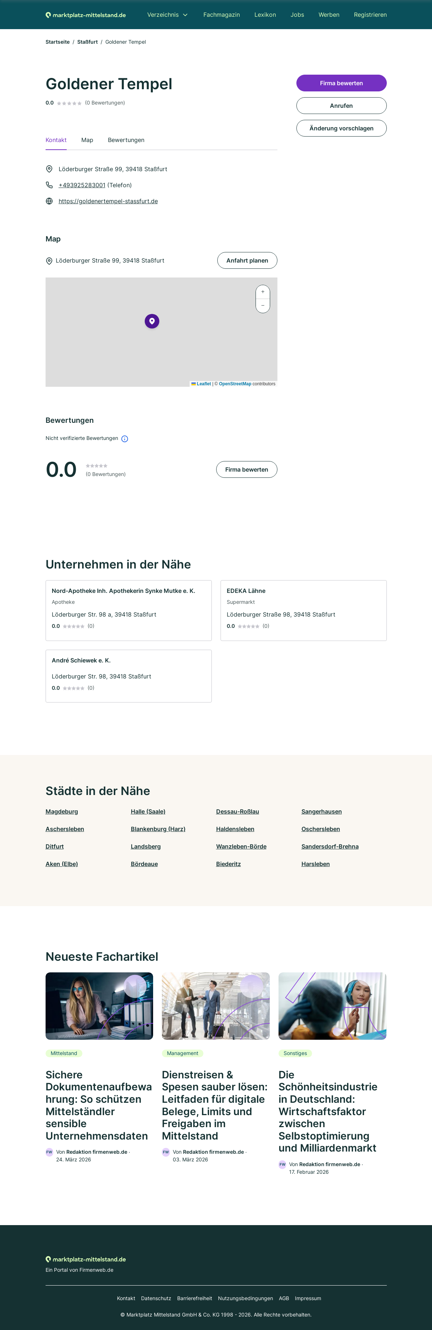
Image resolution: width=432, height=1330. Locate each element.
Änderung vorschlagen (342, 128)
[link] (129, 610)
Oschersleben (320, 829)
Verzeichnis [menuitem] (163, 14)
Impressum (308, 1298)
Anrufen (341, 105)
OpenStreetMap (235, 383)
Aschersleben (65, 829)
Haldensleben (235, 829)
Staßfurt (87, 42)
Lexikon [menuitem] (265, 14)
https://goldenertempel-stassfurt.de (108, 201)
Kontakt (126, 1298)
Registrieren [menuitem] (370, 14)
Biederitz (228, 863)
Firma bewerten (246, 469)
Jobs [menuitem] (297, 14)
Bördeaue (144, 863)
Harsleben (315, 863)
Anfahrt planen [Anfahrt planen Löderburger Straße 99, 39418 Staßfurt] (247, 260)
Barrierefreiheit (194, 1298)
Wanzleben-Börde (241, 846)
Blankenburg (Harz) (158, 829)
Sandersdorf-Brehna (330, 846)
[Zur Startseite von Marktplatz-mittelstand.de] (86, 14)
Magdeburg (62, 811)
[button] (152, 322)
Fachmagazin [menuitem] (221, 14)
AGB (284, 1298)
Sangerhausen (321, 811)
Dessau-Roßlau (237, 811)
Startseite (58, 42)
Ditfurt (55, 846)
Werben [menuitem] (329, 14)
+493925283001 (82, 185)
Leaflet (201, 383)
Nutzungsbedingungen (245, 1298)
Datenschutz (156, 1298)
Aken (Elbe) (62, 863)
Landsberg (146, 846)
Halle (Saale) (148, 811)
